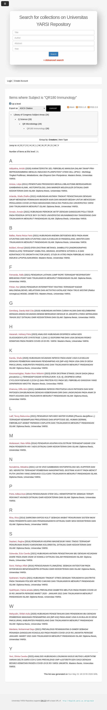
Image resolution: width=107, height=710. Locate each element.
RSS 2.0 (92, 107)
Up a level (15, 104)
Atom (70, 107)
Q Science (23, 119)
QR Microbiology (29, 124)
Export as (13, 108)
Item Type (63, 140)
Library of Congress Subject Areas (29, 115)
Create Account (21, 81)
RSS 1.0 (80, 107)
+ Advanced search (53, 60)
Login (9, 81)
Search (53, 54)
